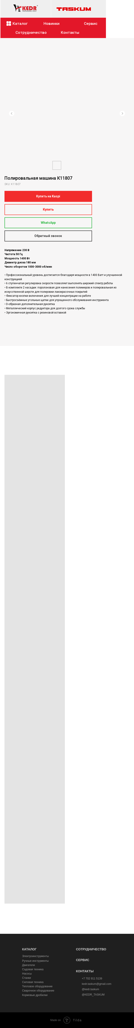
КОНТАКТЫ (85, 971)
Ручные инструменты (35, 960)
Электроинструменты (35, 956)
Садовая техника (33, 969)
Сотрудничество (31, 32)
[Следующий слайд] (122, 113)
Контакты (70, 32)
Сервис (90, 23)
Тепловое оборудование (37, 986)
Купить (48, 209)
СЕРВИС (82, 960)
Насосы (27, 973)
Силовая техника (33, 982)
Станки (26, 977)
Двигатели (28, 965)
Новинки (51, 23)
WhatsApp (48, 222)
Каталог (20, 23)
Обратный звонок (48, 236)
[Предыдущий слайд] (11, 113)
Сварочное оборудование (38, 990)
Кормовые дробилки (35, 995)
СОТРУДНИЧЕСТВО (91, 949)
